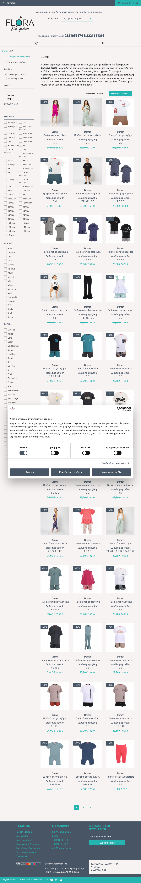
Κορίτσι (10, 95)
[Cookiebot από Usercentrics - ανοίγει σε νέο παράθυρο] (119, 409)
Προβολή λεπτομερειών (114, 463)
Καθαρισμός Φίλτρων (18, 57)
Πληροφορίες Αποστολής (28, 844)
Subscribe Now (107, 842)
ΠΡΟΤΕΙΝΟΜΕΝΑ (120, 93)
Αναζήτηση (53, 18)
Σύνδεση (11, 3)
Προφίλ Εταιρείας (25, 832)
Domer (5, 51)
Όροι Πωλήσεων (24, 840)
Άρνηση (30, 472)
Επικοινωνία (22, 856)
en (137, 3)
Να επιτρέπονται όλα (111, 472)
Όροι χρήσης (22, 836)
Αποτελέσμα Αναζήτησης (28, 848)
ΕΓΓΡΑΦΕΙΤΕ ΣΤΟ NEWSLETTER (99, 827)
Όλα (9, 91)
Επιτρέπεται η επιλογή (70, 472)
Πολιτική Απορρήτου (26, 852)
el (133, 3)
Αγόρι (9, 98)
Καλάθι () (126, 3)
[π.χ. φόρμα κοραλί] (74, 18)
